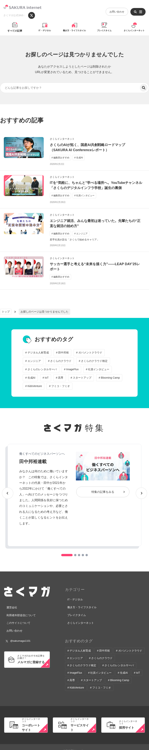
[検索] (143, 88)
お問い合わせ (116, 9)
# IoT (46, 377)
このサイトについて (17, 618)
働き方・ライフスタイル (74, 30)
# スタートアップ (81, 377)
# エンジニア (33, 360)
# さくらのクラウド (60, 360)
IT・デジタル (44, 30)
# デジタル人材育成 (37, 352)
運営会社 (11, 606)
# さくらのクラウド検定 (93, 360)
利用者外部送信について (19, 612)
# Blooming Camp (109, 377)
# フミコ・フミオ (59, 386)
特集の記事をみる (102, 491)
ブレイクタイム (104, 30)
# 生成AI (30, 377)
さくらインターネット (134, 30)
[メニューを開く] (137, 9)
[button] (67, 555)
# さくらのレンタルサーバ (41, 369)
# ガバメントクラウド (89, 352)
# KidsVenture (33, 386)
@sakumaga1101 (18, 633)
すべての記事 (14, 30)
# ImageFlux (71, 369)
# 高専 (59, 377)
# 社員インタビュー (97, 369)
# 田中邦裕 (62, 352)
